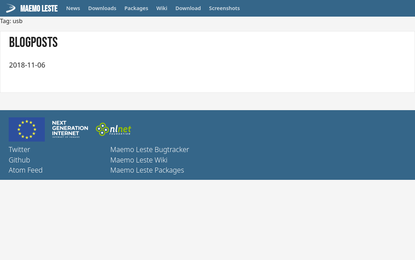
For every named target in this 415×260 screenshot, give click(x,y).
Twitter (19, 149)
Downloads (102, 8)
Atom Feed (26, 170)
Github (19, 160)
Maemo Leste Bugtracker (149, 149)
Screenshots (224, 8)
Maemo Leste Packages (147, 170)
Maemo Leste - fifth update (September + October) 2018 (144, 64)
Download (188, 8)
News (73, 8)
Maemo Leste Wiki (138, 160)
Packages (136, 8)
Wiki (162, 8)
